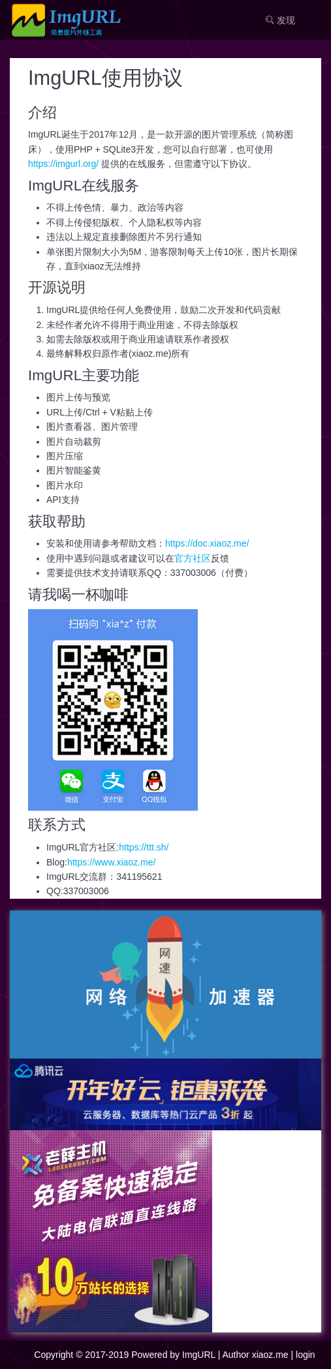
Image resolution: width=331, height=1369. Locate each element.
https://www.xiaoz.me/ (111, 862)
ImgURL (198, 1354)
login (305, 1354)
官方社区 (192, 558)
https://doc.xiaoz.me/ (207, 543)
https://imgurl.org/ (63, 163)
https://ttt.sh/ (143, 847)
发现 (280, 20)
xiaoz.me (270, 1354)
